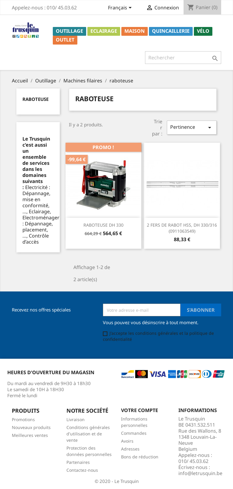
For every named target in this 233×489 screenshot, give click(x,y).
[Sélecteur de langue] (121, 8)
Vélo (203, 31)
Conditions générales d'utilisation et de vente (88, 433)
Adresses (130, 449)
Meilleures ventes (30, 435)
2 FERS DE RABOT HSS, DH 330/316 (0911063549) (182, 228)
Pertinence (191, 127)
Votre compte (139, 410)
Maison (134, 31)
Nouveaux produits (31, 427)
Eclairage (103, 31)
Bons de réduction (139, 457)
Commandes (134, 433)
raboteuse (35, 99)
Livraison (75, 419)
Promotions (23, 419)
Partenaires (78, 462)
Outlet (65, 39)
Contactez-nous (82, 470)
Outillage (69, 31)
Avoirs (127, 441)
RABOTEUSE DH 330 (103, 225)
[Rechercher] (183, 57)
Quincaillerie (171, 31)
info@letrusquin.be (200, 473)
